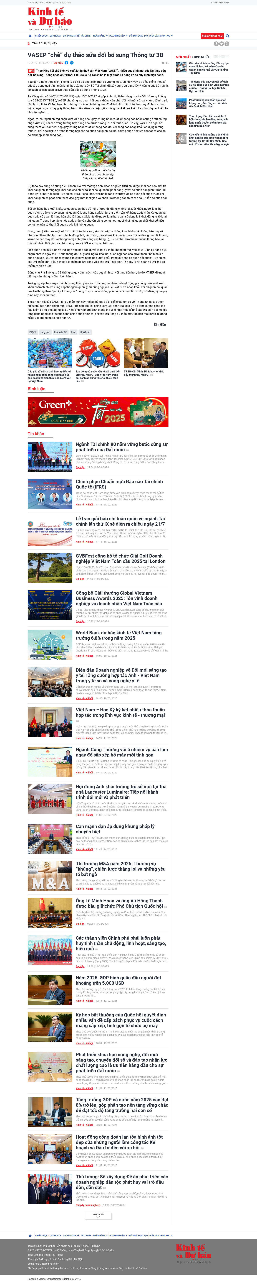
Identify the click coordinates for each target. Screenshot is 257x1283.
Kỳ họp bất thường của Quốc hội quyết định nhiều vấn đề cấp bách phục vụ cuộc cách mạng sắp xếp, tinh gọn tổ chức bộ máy (121, 1020)
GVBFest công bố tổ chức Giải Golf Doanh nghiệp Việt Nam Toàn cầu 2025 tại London (121, 558)
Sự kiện (52, 43)
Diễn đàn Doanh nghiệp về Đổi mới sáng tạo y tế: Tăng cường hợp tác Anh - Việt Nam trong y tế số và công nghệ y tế (121, 675)
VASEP (33, 332)
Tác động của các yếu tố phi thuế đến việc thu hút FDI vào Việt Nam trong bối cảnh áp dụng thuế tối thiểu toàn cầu (98, 376)
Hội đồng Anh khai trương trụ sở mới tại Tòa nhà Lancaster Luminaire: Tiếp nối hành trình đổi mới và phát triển (121, 792)
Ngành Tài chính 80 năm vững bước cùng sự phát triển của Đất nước (122, 447)
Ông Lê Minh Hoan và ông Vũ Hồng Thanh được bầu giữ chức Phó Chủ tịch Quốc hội (121, 903)
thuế (73, 332)
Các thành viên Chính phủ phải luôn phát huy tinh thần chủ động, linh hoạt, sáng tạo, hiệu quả (121, 943)
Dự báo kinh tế (71, 36)
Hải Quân (85, 332)
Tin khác (36, 433)
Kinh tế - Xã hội (84, 504)
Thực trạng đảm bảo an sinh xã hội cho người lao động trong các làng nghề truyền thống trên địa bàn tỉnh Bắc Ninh (208, 121)
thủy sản (45, 332)
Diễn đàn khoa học (159, 36)
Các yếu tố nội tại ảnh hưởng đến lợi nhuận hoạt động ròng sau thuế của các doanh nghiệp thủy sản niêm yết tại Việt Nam (49, 376)
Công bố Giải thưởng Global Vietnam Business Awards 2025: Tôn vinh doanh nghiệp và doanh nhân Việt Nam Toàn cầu (119, 598)
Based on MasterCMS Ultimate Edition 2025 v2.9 (54, 1278)
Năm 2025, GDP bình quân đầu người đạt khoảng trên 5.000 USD (118, 980)
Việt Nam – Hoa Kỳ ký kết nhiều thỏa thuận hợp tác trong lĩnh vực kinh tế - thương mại (120, 714)
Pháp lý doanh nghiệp (88, 1205)
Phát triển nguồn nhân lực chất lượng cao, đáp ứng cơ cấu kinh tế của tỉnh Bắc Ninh (208, 103)
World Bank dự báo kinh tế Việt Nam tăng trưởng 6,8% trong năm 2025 (119, 635)
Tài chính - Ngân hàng (93, 36)
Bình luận (36, 388)
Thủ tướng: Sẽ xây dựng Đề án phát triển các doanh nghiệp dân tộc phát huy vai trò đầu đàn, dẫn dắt (122, 1182)
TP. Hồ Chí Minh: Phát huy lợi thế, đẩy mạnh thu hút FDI (144, 373)
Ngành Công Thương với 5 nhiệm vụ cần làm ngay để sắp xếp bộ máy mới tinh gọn (122, 752)
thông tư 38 (60, 332)
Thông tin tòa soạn (212, 36)
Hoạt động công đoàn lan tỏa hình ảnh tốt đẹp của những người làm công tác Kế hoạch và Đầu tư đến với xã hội (119, 1142)
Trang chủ (39, 43)
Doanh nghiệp (117, 36)
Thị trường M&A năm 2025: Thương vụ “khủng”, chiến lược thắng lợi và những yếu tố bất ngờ (121, 869)
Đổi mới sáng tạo (138, 36)
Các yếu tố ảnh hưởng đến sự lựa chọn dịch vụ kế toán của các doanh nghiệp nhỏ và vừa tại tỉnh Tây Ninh (209, 68)
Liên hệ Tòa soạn (62, 2)
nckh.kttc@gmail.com (47, 1263)
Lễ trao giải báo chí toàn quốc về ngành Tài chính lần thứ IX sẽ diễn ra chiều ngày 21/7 (120, 521)
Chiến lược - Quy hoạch (48, 36)
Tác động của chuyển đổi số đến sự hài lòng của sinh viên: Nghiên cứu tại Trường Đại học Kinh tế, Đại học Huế (209, 86)
